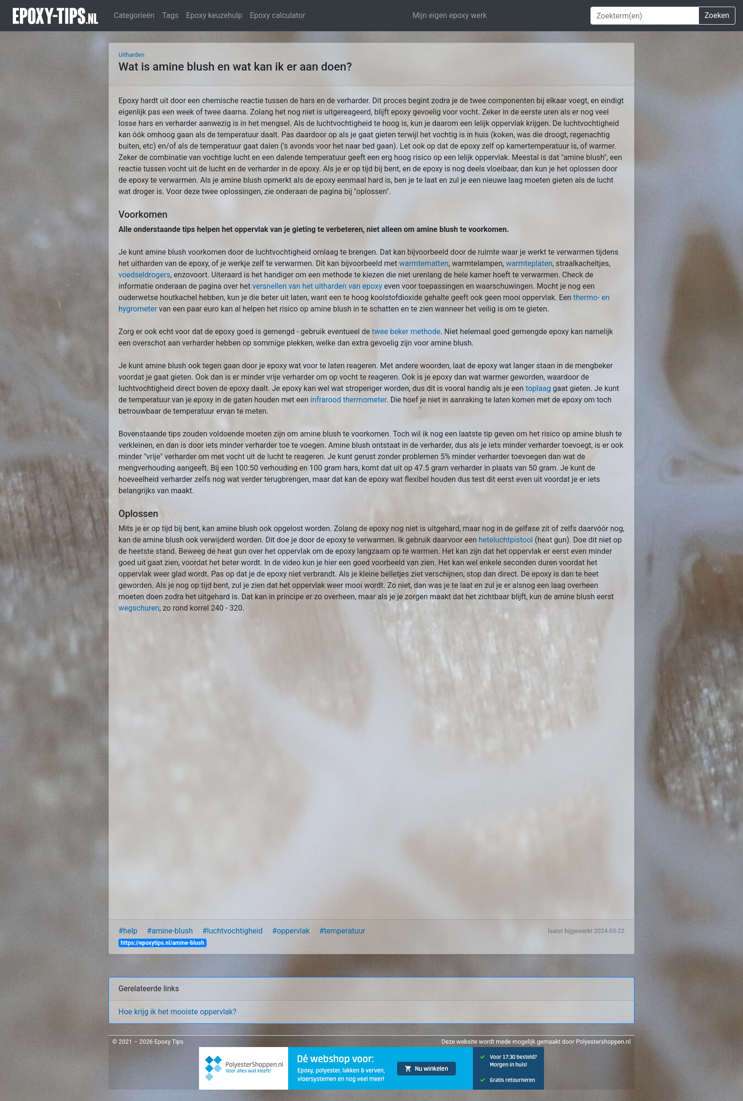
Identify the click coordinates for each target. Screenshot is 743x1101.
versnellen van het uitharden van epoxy (317, 286)
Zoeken (717, 15)
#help (127, 930)
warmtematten (423, 263)
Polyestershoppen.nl (603, 1041)
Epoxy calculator (277, 15)
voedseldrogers (144, 274)
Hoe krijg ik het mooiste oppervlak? (177, 1011)
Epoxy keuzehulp (214, 15)
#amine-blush (170, 930)
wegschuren (138, 608)
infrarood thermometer (348, 399)
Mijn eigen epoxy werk (449, 15)
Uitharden (131, 54)
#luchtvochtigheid (232, 930)
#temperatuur (342, 930)
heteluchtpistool (506, 539)
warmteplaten (529, 263)
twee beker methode (406, 331)
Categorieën (134, 15)
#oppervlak (290, 930)
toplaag (538, 388)
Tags (170, 15)
